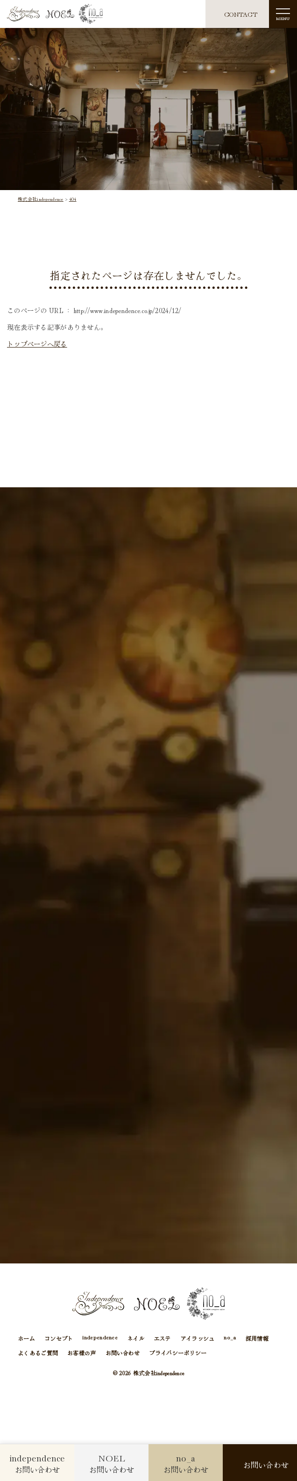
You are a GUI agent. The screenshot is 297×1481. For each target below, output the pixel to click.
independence (99, 1338)
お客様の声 (81, 1353)
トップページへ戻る (37, 343)
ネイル (135, 1338)
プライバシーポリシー (177, 1353)
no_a (230, 1338)
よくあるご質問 (38, 1353)
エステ (162, 1338)
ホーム (26, 1338)
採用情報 (257, 1338)
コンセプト (58, 1338)
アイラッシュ (197, 1338)
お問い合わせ (123, 1353)
